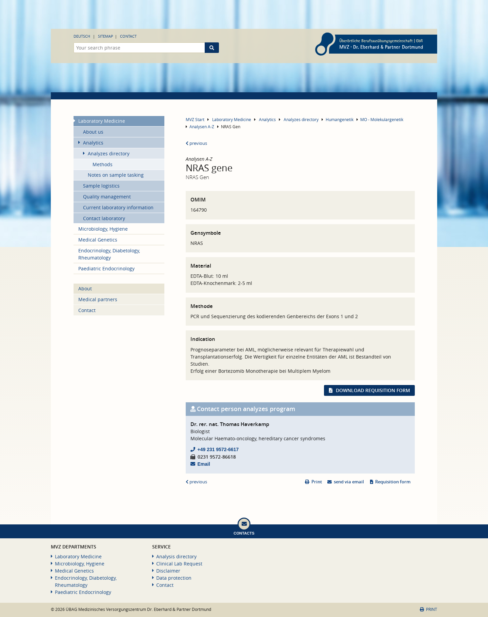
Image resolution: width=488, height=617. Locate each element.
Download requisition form (373, 390)
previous (196, 143)
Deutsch (82, 36)
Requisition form (392, 482)
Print (316, 482)
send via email (349, 482)
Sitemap (105, 36)
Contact (128, 36)
